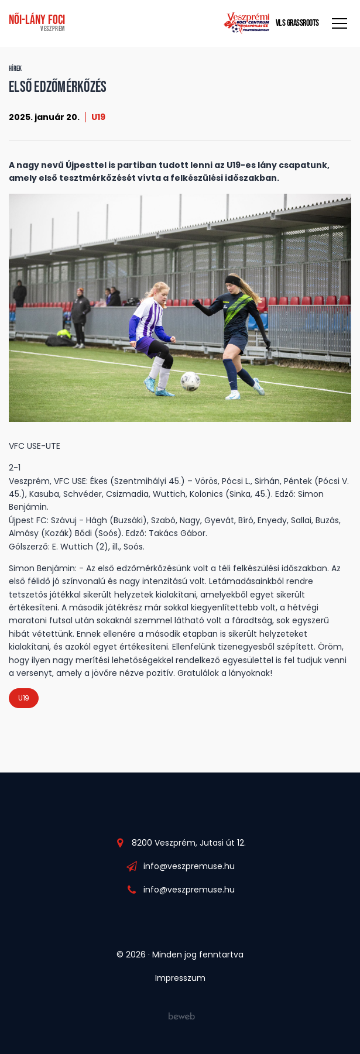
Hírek (15, 68)
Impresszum (180, 978)
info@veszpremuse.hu (189, 866)
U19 (98, 117)
